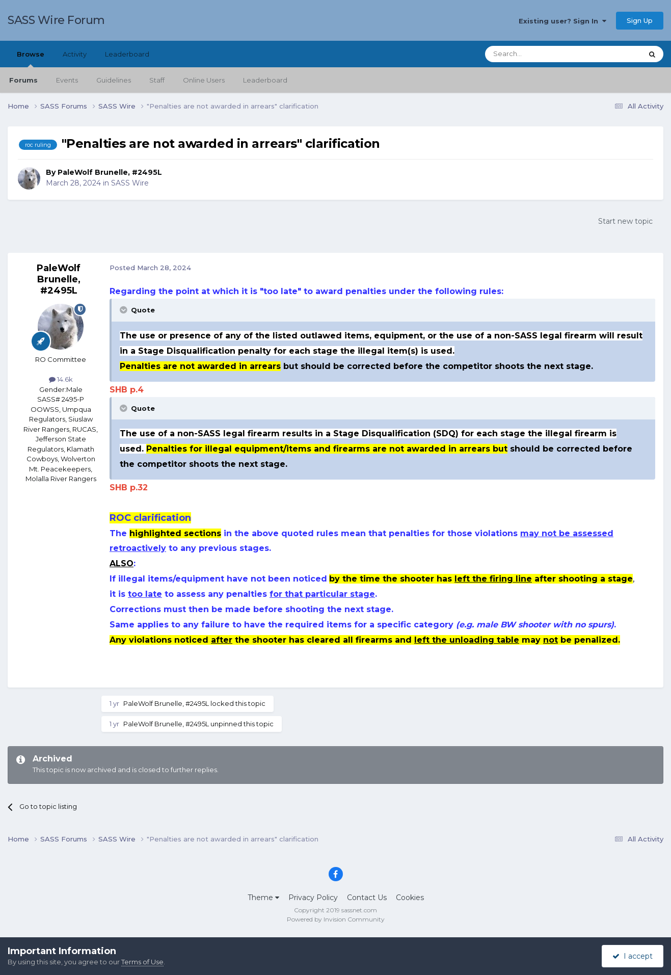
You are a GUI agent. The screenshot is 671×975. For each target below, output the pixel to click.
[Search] (539, 54)
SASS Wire (130, 183)
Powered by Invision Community (336, 919)
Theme (263, 897)
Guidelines (113, 80)
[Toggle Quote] (124, 310)
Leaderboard (265, 80)
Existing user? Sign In (562, 21)
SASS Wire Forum (56, 20)
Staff (157, 80)
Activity (75, 54)
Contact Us (367, 897)
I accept (632, 956)
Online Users (204, 80)
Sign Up (640, 20)
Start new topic (625, 221)
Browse (30, 58)
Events (67, 80)
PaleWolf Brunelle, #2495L (110, 172)
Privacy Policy (313, 897)
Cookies (410, 897)
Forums (23, 80)
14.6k (61, 379)
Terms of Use (142, 962)
